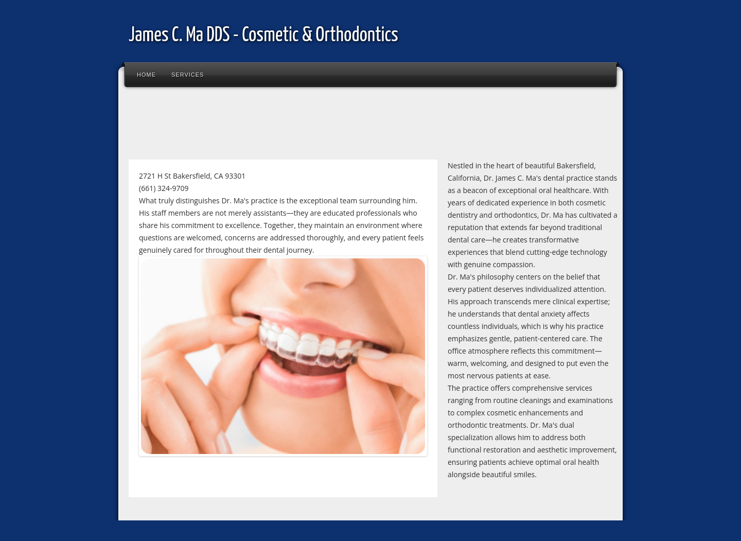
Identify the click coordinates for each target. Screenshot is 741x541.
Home (146, 75)
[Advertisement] (310, 125)
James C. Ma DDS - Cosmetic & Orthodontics (263, 35)
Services (187, 75)
